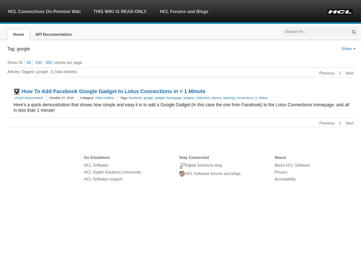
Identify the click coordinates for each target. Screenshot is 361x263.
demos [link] (216, 98)
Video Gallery (104, 98)
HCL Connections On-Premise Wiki (44, 11)
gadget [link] (160, 98)
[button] (18, 34)
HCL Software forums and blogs (210, 174)
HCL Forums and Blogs (184, 11)
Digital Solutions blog (200, 166)
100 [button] (38, 62)
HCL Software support (103, 179)
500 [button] (49, 62)
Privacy (281, 172)
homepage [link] (173, 98)
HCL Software (96, 165)
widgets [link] (188, 98)
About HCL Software (292, 165)
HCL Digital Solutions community (112, 172)
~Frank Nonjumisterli (28, 98)
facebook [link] (135, 98)
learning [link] (228, 98)
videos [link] (263, 98)
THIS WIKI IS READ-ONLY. (120, 11)
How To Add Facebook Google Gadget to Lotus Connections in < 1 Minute (113, 91)
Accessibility (285, 179)
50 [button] (29, 62)
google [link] (148, 98)
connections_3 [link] (246, 98)
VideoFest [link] (203, 98)
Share (348, 48)
